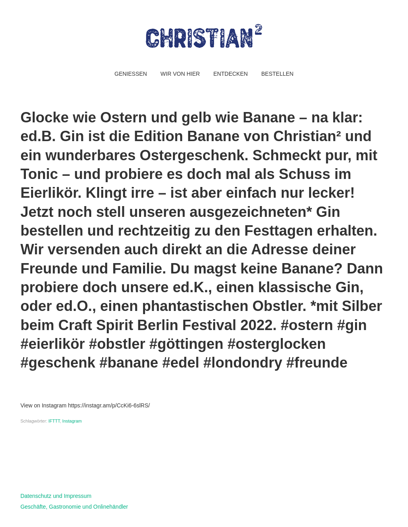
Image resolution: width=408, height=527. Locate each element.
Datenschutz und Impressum (55, 496)
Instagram (72, 421)
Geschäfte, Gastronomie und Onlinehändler (74, 506)
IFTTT (54, 421)
